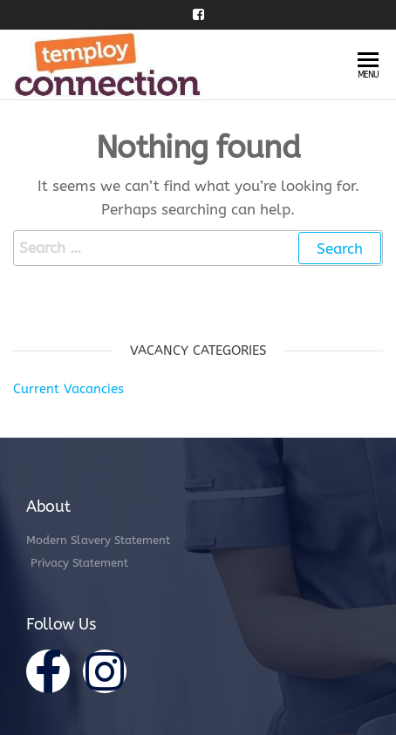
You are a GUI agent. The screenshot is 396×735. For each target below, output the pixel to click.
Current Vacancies (68, 389)
